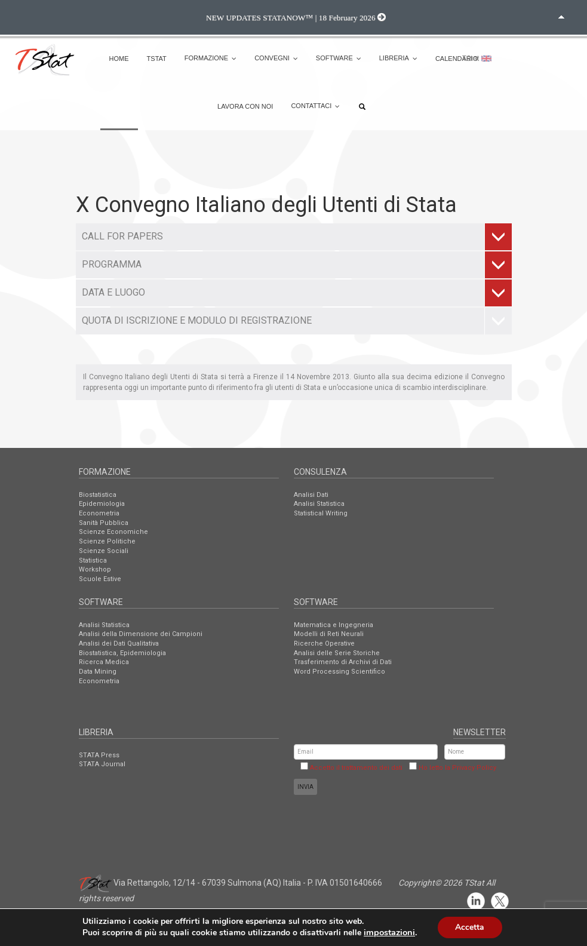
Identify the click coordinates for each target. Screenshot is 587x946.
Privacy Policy (474, 768)
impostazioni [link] (389, 933)
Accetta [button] (469, 927)
